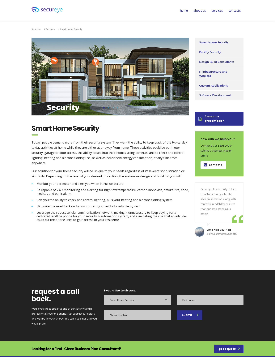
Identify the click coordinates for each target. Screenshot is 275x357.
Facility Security (210, 52)
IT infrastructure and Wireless (213, 74)
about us (199, 10)
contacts (234, 10)
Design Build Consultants (216, 62)
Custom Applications (213, 85)
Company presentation (211, 118)
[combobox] (137, 300)
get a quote (229, 349)
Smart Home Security (214, 42)
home (184, 10)
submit (190, 315)
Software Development (215, 95)
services (217, 10)
